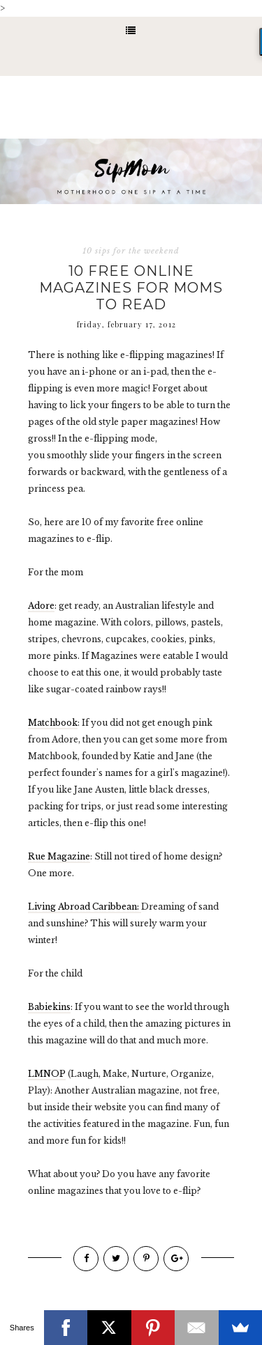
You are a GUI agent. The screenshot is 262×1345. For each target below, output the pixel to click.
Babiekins (49, 1007)
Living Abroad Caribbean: (84, 906)
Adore (41, 605)
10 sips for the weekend (131, 251)
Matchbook (53, 722)
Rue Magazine (59, 856)
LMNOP (47, 1073)
